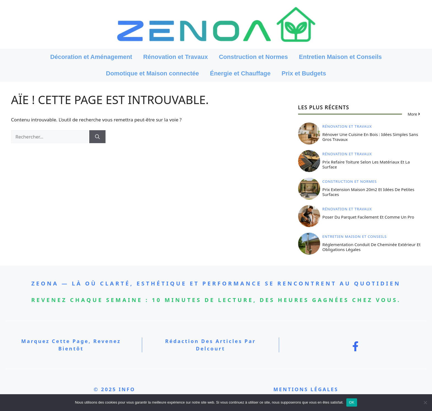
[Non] (425, 402)
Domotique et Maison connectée (152, 73)
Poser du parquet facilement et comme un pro (368, 217)
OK (351, 402)
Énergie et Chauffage (240, 73)
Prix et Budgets (304, 73)
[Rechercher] (97, 136)
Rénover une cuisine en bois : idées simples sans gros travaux (370, 137)
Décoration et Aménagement (91, 56)
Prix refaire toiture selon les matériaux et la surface (366, 164)
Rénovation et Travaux (175, 56)
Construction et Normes (253, 56)
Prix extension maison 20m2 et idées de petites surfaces (368, 192)
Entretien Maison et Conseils (340, 56)
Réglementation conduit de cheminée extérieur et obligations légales (371, 247)
